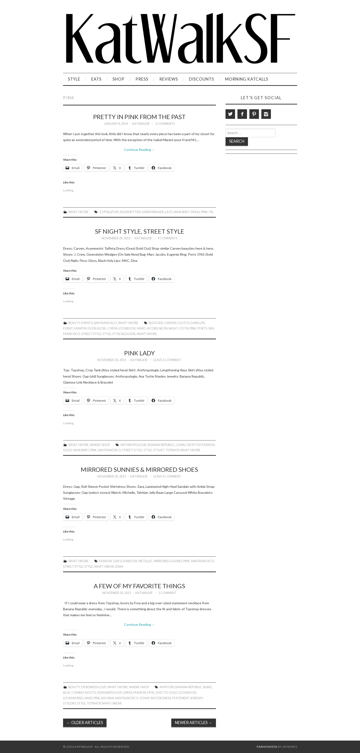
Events (86, 323)
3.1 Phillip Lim (109, 212)
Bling (207, 687)
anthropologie (133, 445)
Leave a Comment (167, 360)
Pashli (195, 212)
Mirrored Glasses (168, 561)
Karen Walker (153, 212)
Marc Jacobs (147, 328)
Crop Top (193, 445)
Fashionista (267, 746)
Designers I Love (93, 687)
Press (141, 79)
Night (173, 328)
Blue (66, 692)
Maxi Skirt (181, 212)
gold (67, 450)
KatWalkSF (141, 124)
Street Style (91, 334)
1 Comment (167, 593)
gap (116, 561)
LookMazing (73, 698)
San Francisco (105, 323)
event (68, 328)
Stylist (158, 450)
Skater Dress (160, 698)
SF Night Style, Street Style (139, 231)
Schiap (144, 698)
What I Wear (104, 566)
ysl (211, 212)
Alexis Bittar (130, 212)
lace (168, 212)
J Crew (112, 328)
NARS (88, 698)
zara (119, 566)
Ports (202, 328)
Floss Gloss (97, 328)
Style (74, 79)
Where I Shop (100, 445)
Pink (204, 212)
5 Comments (165, 124)
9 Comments (167, 238)
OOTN (183, 328)
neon (163, 328)
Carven (170, 323)
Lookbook (127, 328)
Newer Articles (193, 722)
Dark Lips (198, 323)
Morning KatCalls (246, 79)
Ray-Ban (107, 698)
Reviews (168, 79)
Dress (127, 692)
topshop (172, 450)
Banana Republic (161, 445)
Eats (96, 79)
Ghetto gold (167, 692)
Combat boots (83, 692)
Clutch (183, 323)
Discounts (201, 79)
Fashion (80, 328)
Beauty (74, 323)
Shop (118, 79)
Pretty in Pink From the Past (139, 116)
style (106, 334)
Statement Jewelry (187, 698)
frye (150, 692)
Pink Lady (139, 353)
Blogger (156, 323)
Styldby (69, 703)
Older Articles (85, 722)
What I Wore (78, 212)
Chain (180, 445)
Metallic (146, 561)
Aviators (167, 687)
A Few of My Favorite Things (139, 585)
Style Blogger (123, 334)
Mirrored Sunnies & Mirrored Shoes (139, 469)
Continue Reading (139, 150)
